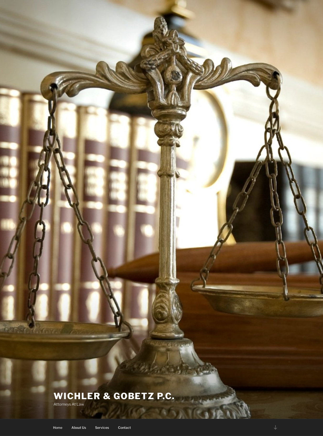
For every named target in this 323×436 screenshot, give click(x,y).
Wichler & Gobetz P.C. (114, 396)
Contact (124, 427)
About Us (78, 427)
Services (102, 427)
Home (57, 427)
